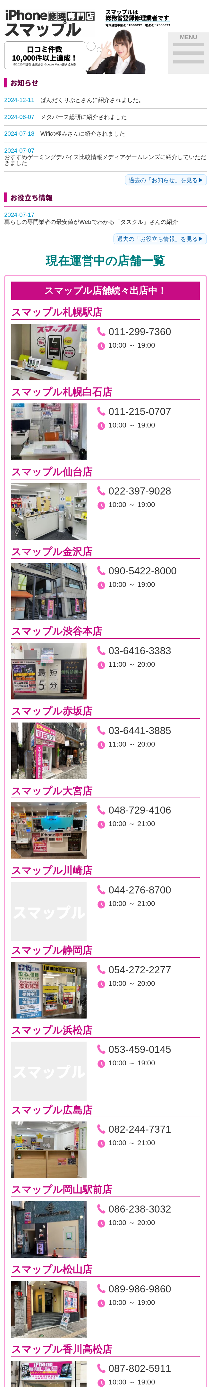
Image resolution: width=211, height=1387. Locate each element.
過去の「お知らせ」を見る (163, 180)
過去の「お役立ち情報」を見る (157, 238)
